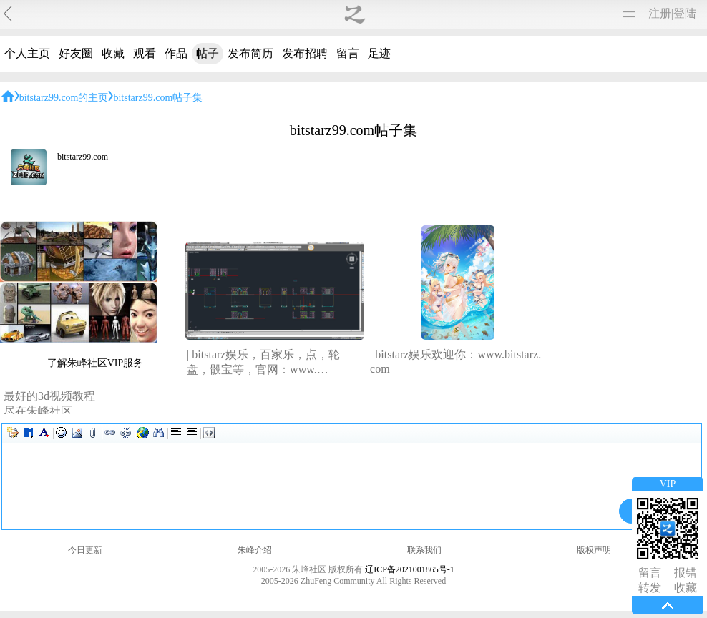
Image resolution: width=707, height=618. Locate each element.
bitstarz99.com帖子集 (158, 97)
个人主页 (27, 53)
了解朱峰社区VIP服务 (95, 363)
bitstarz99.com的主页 (64, 97)
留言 (347, 53)
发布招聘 (305, 53)
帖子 (207, 53)
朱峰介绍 (255, 550)
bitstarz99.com (82, 157)
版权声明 (594, 550)
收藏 (113, 53)
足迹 (379, 53)
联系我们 (424, 550)
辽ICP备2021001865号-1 (409, 569)
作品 (176, 53)
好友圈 (76, 53)
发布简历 (250, 53)
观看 (144, 53)
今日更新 (85, 550)
